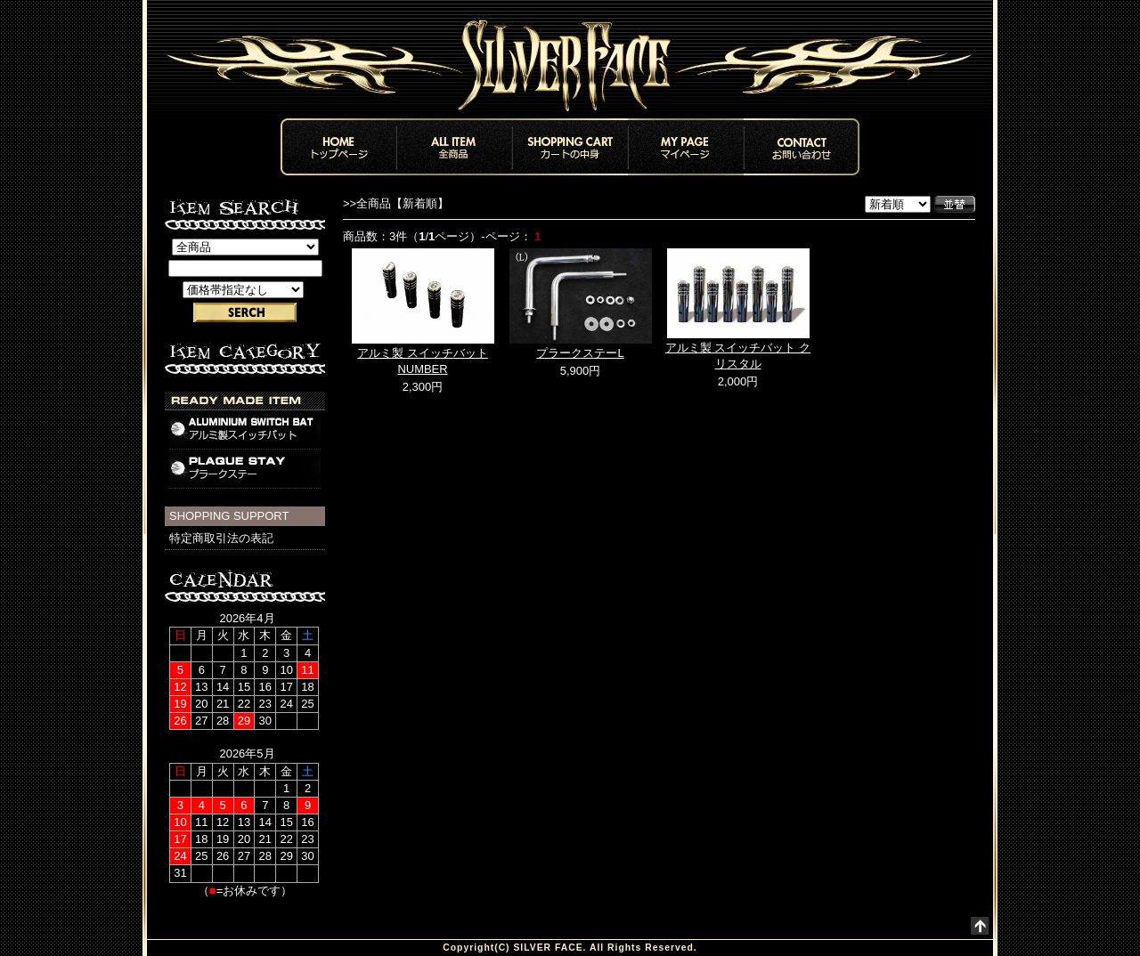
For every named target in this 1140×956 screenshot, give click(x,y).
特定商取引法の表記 (221, 538)
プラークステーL (579, 353)
